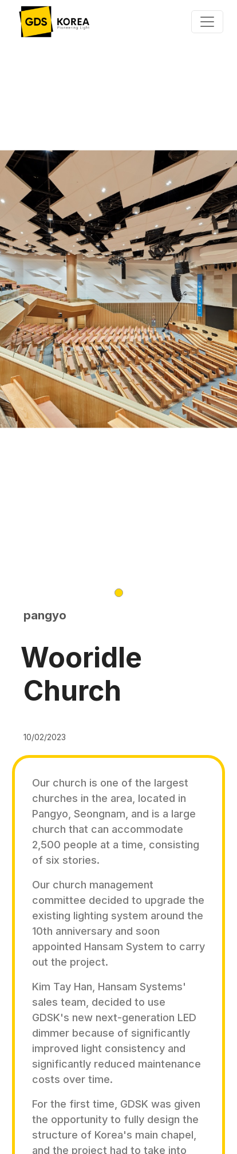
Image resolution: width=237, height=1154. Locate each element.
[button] (118, 592)
